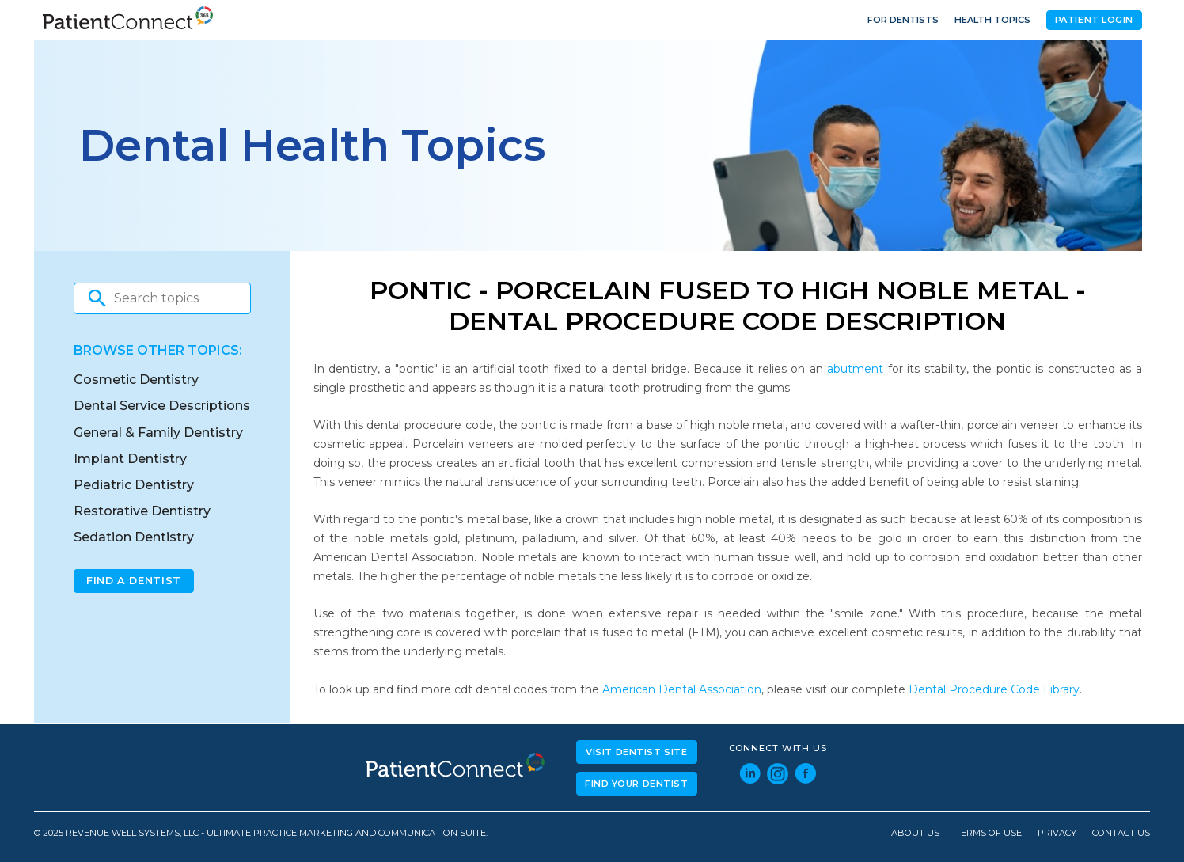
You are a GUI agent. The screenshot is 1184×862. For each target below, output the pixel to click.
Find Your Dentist (637, 783)
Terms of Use (988, 833)
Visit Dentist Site (636, 752)
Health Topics (992, 19)
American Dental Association (681, 689)
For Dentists (903, 19)
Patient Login (1094, 19)
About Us (915, 833)
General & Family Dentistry (158, 432)
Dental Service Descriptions (162, 405)
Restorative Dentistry (142, 510)
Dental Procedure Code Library (994, 689)
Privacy (1057, 833)
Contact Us (1121, 833)
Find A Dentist (133, 581)
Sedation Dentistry (134, 537)
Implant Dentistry (130, 458)
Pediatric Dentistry (134, 484)
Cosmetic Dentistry (136, 379)
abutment (855, 369)
